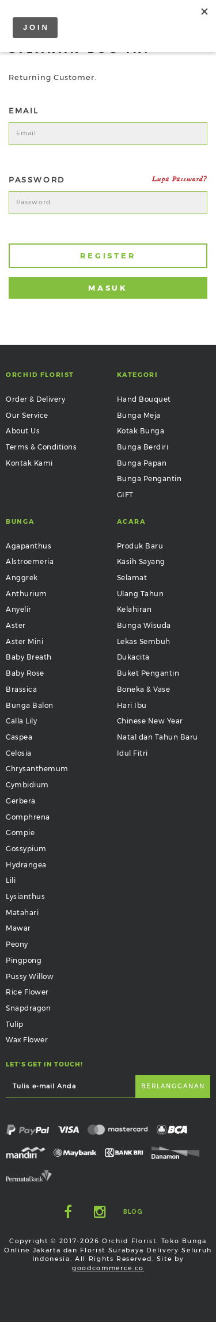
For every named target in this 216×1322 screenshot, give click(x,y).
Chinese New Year (150, 721)
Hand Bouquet (144, 399)
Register (108, 255)
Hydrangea (26, 864)
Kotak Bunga (141, 430)
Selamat (132, 577)
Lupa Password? (179, 179)
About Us (23, 430)
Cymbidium (27, 784)
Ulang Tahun (140, 593)
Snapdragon (28, 1008)
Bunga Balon (30, 705)
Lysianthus (25, 896)
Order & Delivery (35, 399)
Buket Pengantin (148, 673)
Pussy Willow (30, 976)
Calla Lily (21, 721)
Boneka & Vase (143, 689)
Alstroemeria (30, 561)
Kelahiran (134, 609)
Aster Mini (24, 641)
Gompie (20, 832)
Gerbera (21, 801)
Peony (17, 944)
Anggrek (22, 577)
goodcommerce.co (108, 1268)
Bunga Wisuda (144, 625)
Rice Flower (27, 992)
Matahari (22, 912)
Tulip (15, 1024)
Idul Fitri (132, 753)
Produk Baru (140, 546)
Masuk (108, 287)
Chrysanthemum (37, 768)
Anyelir (19, 609)
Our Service (27, 415)
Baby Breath (29, 657)
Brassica (21, 689)
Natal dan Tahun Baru (157, 737)
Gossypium (26, 848)
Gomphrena (28, 817)
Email (24, 110)
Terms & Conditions (41, 447)
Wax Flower (27, 1039)
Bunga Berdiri (143, 447)
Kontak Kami (29, 463)
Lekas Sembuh (143, 641)
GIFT (125, 494)
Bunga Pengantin (149, 478)
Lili (11, 880)
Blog (132, 1211)
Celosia (19, 753)
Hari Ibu (132, 705)
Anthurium (26, 593)
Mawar (18, 928)
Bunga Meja (139, 415)
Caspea (19, 737)
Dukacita (133, 657)
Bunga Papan (142, 463)
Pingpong (23, 960)
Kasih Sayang (141, 561)
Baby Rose (25, 673)
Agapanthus (28, 546)
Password (108, 179)
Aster (16, 625)
